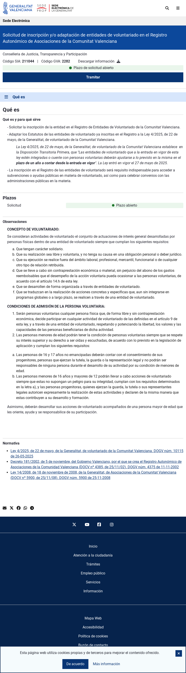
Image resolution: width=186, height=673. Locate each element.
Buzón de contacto (93, 645)
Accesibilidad (93, 627)
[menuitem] (93, 546)
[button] (178, 653)
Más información (106, 664)
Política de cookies (93, 636)
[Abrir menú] (178, 8)
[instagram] (111, 524)
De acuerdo (75, 664)
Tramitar (93, 77)
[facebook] (99, 524)
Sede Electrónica (16, 21)
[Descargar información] (118, 61)
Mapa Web (93, 618)
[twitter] (74, 524)
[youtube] (86, 524)
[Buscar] (167, 8)
